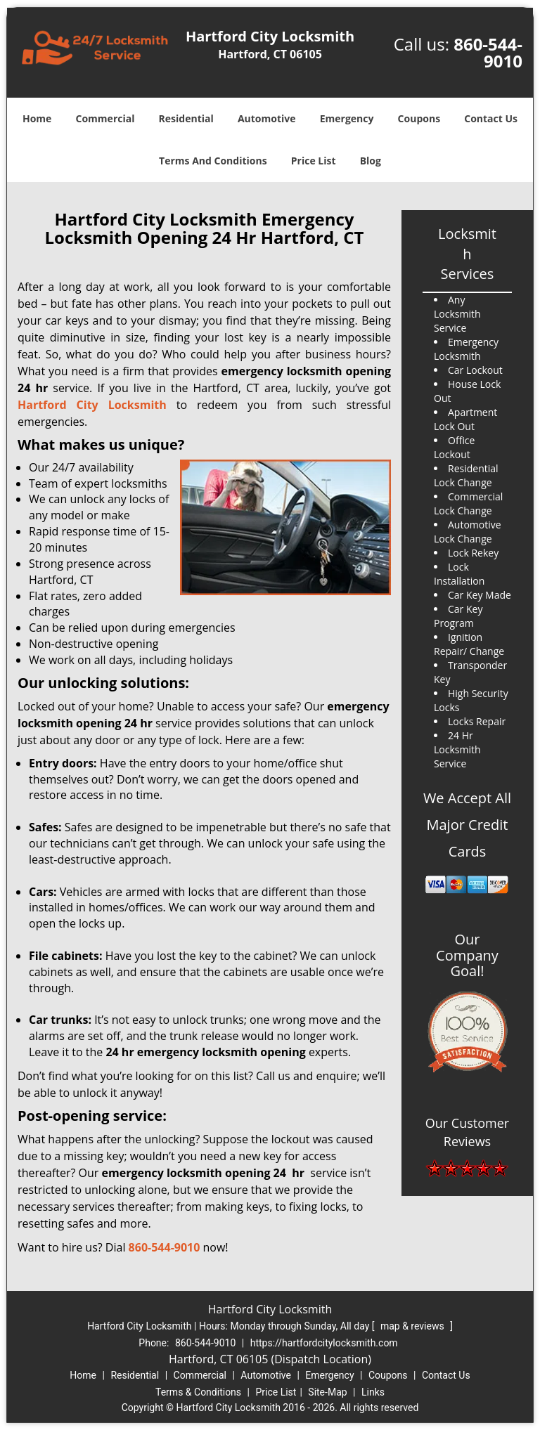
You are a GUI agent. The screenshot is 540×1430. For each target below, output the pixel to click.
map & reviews (413, 1326)
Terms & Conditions (198, 1392)
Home (36, 118)
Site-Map (327, 1392)
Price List (313, 160)
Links (373, 1392)
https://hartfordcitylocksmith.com (324, 1342)
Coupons (419, 118)
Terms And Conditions (213, 160)
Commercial (105, 118)
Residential (186, 118)
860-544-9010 (488, 52)
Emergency (347, 118)
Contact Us (491, 118)
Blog (370, 160)
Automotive (267, 118)
